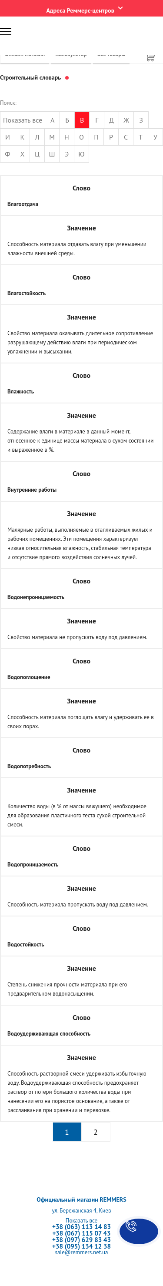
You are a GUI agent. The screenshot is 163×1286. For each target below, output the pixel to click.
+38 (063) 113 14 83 (81, 1226)
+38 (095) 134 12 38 (81, 1246)
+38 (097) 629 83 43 (81, 1239)
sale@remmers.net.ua (81, 1252)
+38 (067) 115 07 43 (81, 1233)
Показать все (22, 120)
